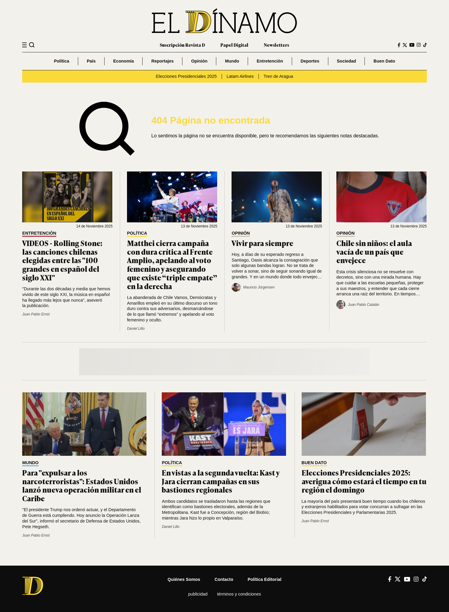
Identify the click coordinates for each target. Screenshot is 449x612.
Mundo (232, 61)
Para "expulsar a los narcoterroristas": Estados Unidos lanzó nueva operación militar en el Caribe (81, 485)
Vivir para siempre (262, 243)
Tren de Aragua (278, 76)
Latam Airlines (240, 76)
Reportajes (162, 61)
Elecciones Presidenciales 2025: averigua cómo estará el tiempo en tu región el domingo (364, 481)
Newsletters (276, 45)
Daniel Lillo (136, 328)
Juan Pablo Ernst (35, 314)
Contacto (223, 579)
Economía (123, 61)
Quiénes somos (184, 579)
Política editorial (265, 579)
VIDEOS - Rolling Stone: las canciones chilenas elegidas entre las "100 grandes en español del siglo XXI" (62, 260)
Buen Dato (384, 61)
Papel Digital (234, 45)
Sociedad (346, 61)
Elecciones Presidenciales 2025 (186, 76)
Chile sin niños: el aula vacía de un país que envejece (374, 251)
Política (61, 61)
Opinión (199, 61)
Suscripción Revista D (182, 45)
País (91, 61)
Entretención (270, 61)
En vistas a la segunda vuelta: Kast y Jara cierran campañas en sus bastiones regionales (220, 481)
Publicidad (198, 594)
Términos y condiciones (239, 594)
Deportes (310, 61)
